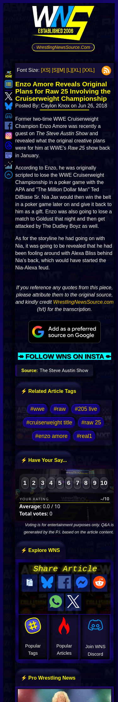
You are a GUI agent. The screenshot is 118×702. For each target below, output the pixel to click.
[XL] (76, 70)
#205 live (86, 409)
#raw (60, 409)
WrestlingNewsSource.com (83, 302)
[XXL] (88, 70)
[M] (61, 70)
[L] (69, 70)
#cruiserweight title (49, 422)
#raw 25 (91, 422)
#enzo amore (51, 436)
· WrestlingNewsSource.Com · (63, 47)
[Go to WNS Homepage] (63, 24)
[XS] (45, 70)
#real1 (84, 436)
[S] (55, 70)
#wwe (38, 409)
